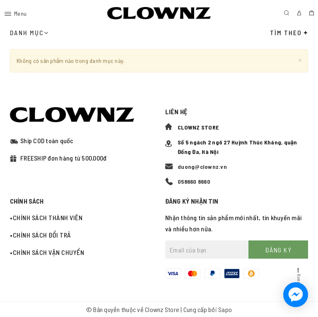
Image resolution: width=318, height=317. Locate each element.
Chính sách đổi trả (42, 235)
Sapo (225, 309)
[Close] (300, 59)
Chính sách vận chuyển (48, 252)
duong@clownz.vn (202, 166)
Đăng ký (278, 250)
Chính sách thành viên (48, 217)
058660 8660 (194, 181)
